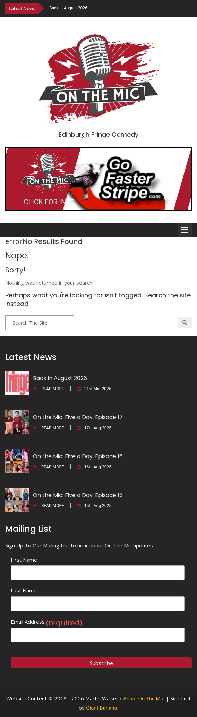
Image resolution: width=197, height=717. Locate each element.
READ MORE (48, 388)
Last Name (24, 590)
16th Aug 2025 (94, 466)
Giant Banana (101, 708)
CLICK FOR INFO (49, 202)
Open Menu (185, 230)
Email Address (46, 621)
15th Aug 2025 (94, 505)
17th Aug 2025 (94, 428)
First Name (24, 559)
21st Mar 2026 (94, 388)
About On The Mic (143, 698)
